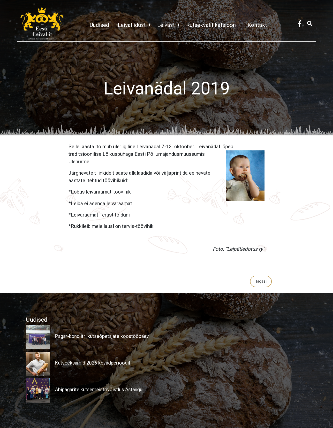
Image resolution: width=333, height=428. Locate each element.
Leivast (169, 25)
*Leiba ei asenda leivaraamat (100, 203)
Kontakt (257, 25)
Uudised (99, 25)
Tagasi (260, 281)
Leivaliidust (135, 25)
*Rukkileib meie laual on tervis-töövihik (110, 226)
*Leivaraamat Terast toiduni (99, 215)
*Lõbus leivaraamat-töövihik (99, 192)
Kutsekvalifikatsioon (215, 25)
